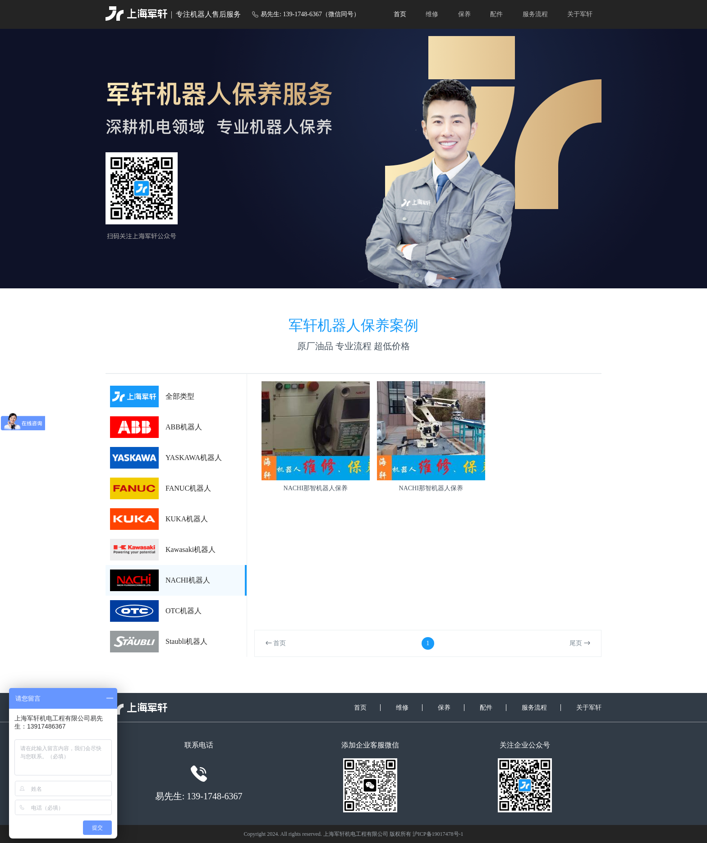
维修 (432, 14)
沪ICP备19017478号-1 (438, 834)
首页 (400, 14)
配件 (496, 14)
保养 (464, 14)
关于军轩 (579, 14)
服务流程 (535, 14)
